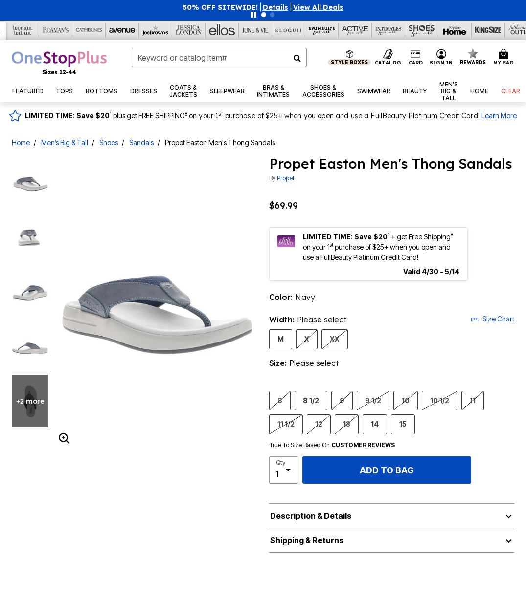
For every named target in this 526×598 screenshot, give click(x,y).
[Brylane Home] (455, 30)
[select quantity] (284, 470)
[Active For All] (355, 30)
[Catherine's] (89, 30)
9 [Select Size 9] (342, 400)
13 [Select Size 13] (346, 423)
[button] (275, 7)
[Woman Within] (22, 30)
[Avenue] (122, 30)
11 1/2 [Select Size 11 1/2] (286, 423)
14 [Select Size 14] (375, 423)
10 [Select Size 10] (406, 400)
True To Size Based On (332, 445)
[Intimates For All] (388, 30)
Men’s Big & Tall (64, 142)
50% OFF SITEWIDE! (220, 7)
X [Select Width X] (306, 338)
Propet (286, 178)
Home (21, 142)
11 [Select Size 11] (473, 400)
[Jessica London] (189, 30)
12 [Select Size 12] (318, 423)
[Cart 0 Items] (505, 57)
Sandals (141, 142)
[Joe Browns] (155, 30)
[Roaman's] (55, 30)
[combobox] (219, 57)
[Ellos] (222, 30)
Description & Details (310, 516)
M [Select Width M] (280, 338)
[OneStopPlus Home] (59, 62)
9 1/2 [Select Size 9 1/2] (373, 400)
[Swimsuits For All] (322, 30)
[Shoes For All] (421, 30)
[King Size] (488, 30)
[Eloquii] (288, 30)
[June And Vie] (255, 30)
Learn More (499, 115)
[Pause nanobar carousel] (253, 15)
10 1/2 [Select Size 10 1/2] (439, 400)
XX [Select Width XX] (335, 338)
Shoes (108, 142)
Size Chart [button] (492, 319)
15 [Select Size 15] (403, 423)
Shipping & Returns (306, 540)
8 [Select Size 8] (279, 400)
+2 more (30, 401)
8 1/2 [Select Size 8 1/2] (311, 400)
